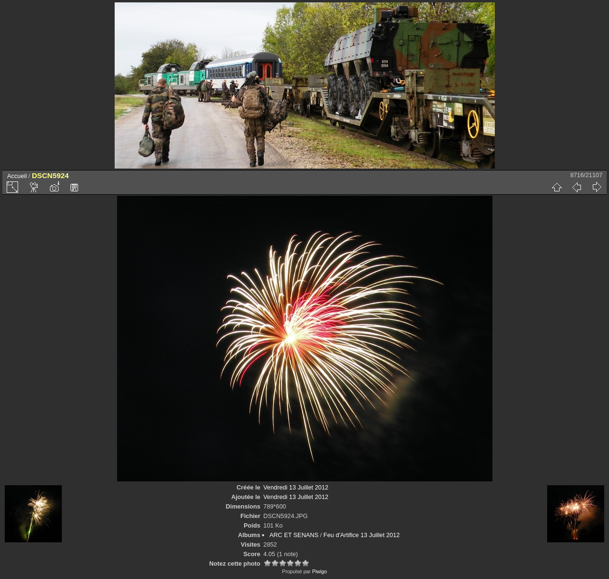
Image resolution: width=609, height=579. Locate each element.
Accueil (17, 176)
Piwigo (319, 571)
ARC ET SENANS (293, 535)
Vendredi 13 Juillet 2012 (296, 487)
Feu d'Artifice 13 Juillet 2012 (362, 535)
